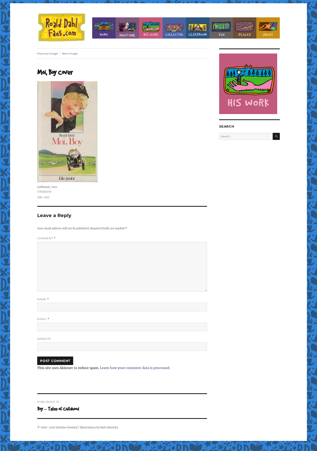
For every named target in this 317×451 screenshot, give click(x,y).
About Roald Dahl (127, 28)
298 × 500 (43, 197)
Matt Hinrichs (109, 427)
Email (43, 319)
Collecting (174, 28)
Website (44, 338)
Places (244, 28)
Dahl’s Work (151, 28)
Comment (46, 238)
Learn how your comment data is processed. (135, 368)
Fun (221, 28)
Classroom (197, 28)
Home (104, 28)
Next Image (70, 53)
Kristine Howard (66, 427)
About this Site (268, 28)
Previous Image (47, 53)
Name (43, 299)
